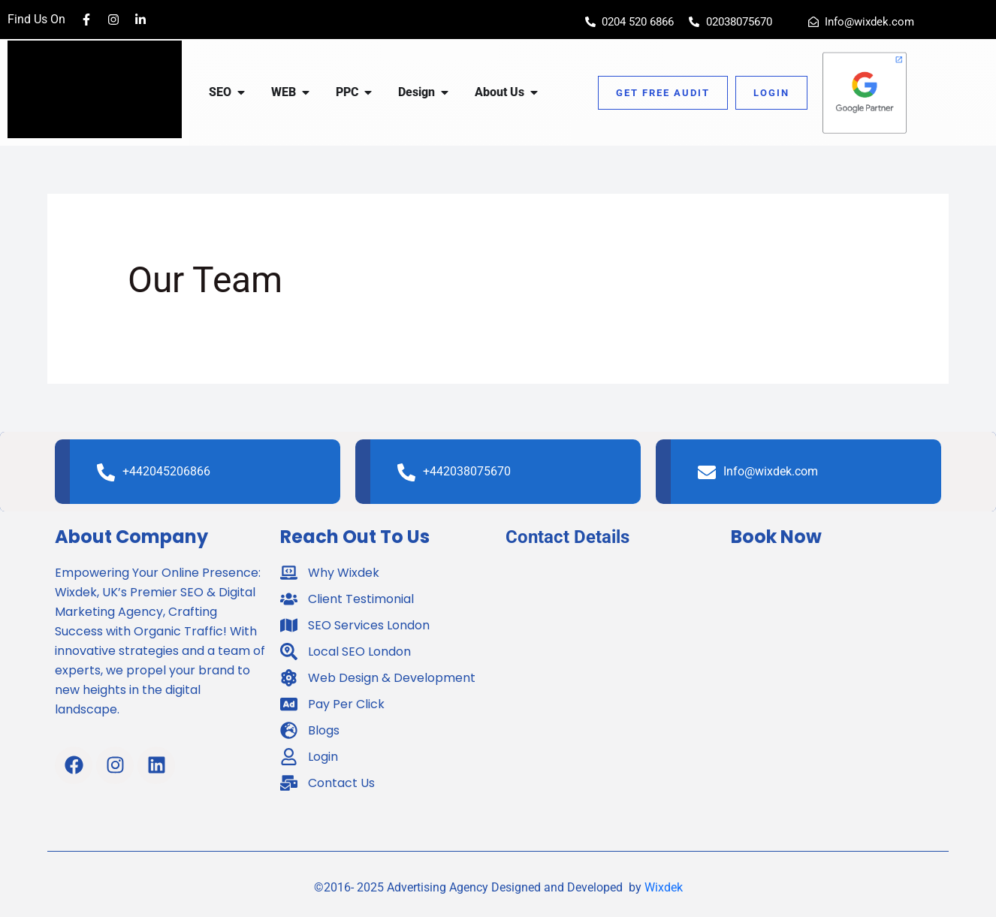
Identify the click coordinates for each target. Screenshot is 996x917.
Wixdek (663, 887)
